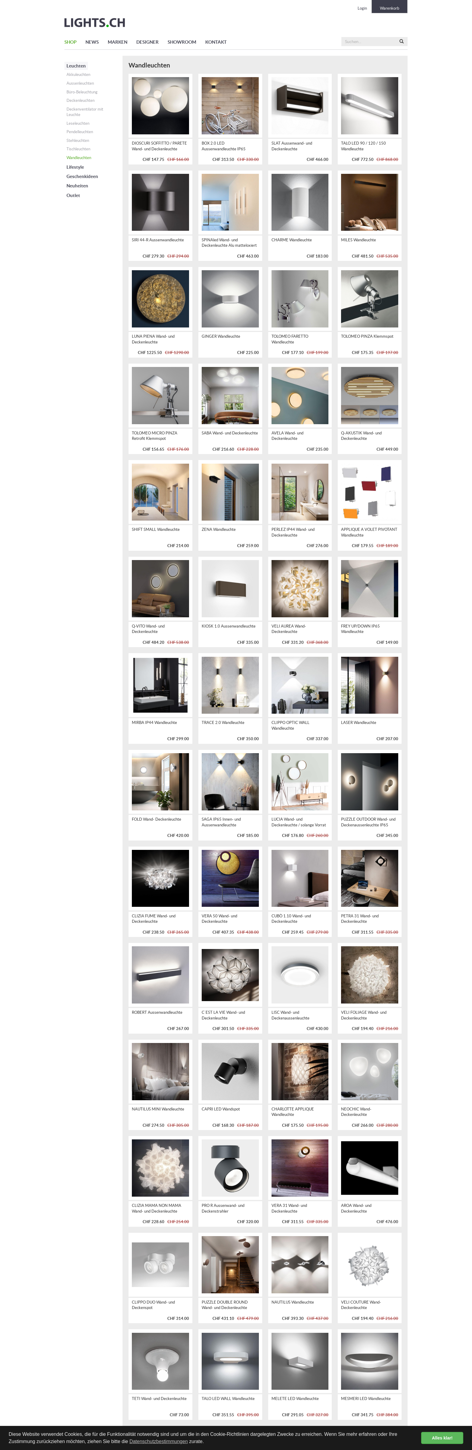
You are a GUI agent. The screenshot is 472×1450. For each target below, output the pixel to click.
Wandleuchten (79, 157)
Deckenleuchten (81, 100)
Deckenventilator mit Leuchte (85, 112)
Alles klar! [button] (442, 1438)
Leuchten (76, 65)
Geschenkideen (82, 176)
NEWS (92, 42)
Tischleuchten (78, 149)
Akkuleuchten (78, 74)
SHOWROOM (182, 42)
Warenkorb (389, 8)
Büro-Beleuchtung (82, 92)
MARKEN (117, 42)
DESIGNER (147, 42)
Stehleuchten (78, 140)
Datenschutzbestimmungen (158, 1441)
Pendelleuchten (80, 132)
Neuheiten (77, 185)
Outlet (73, 195)
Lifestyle (75, 167)
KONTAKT (216, 42)
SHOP (70, 42)
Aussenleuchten (80, 83)
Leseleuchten (78, 123)
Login (362, 8)
